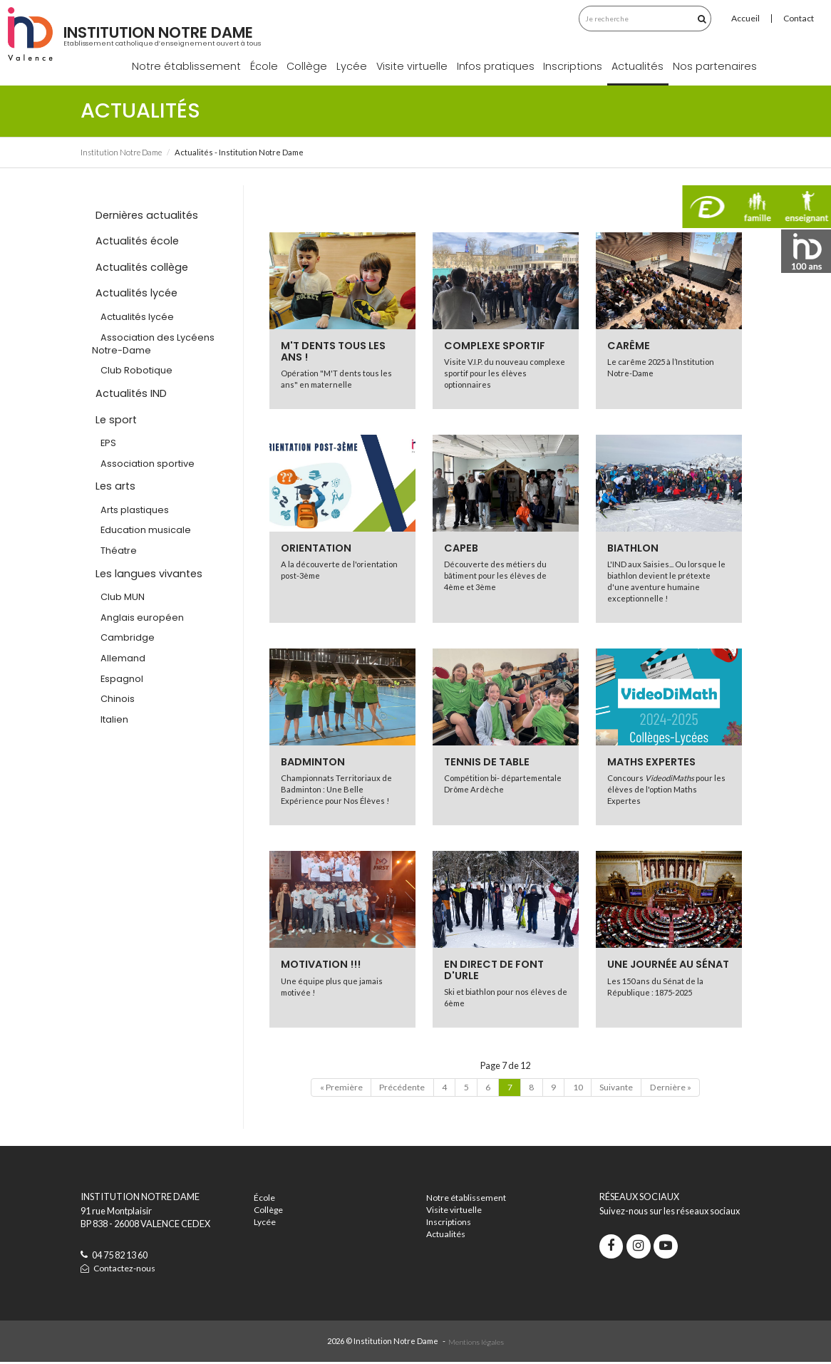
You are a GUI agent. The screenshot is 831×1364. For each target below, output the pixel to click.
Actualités (637, 66)
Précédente (397, 1088)
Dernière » (676, 1088)
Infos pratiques (496, 66)
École (264, 66)
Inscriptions (572, 66)
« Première (335, 1088)
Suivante (620, 1088)
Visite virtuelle (412, 66)
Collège (307, 66)
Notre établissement (186, 66)
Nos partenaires (715, 66)
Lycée (351, 66)
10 (580, 1088)
